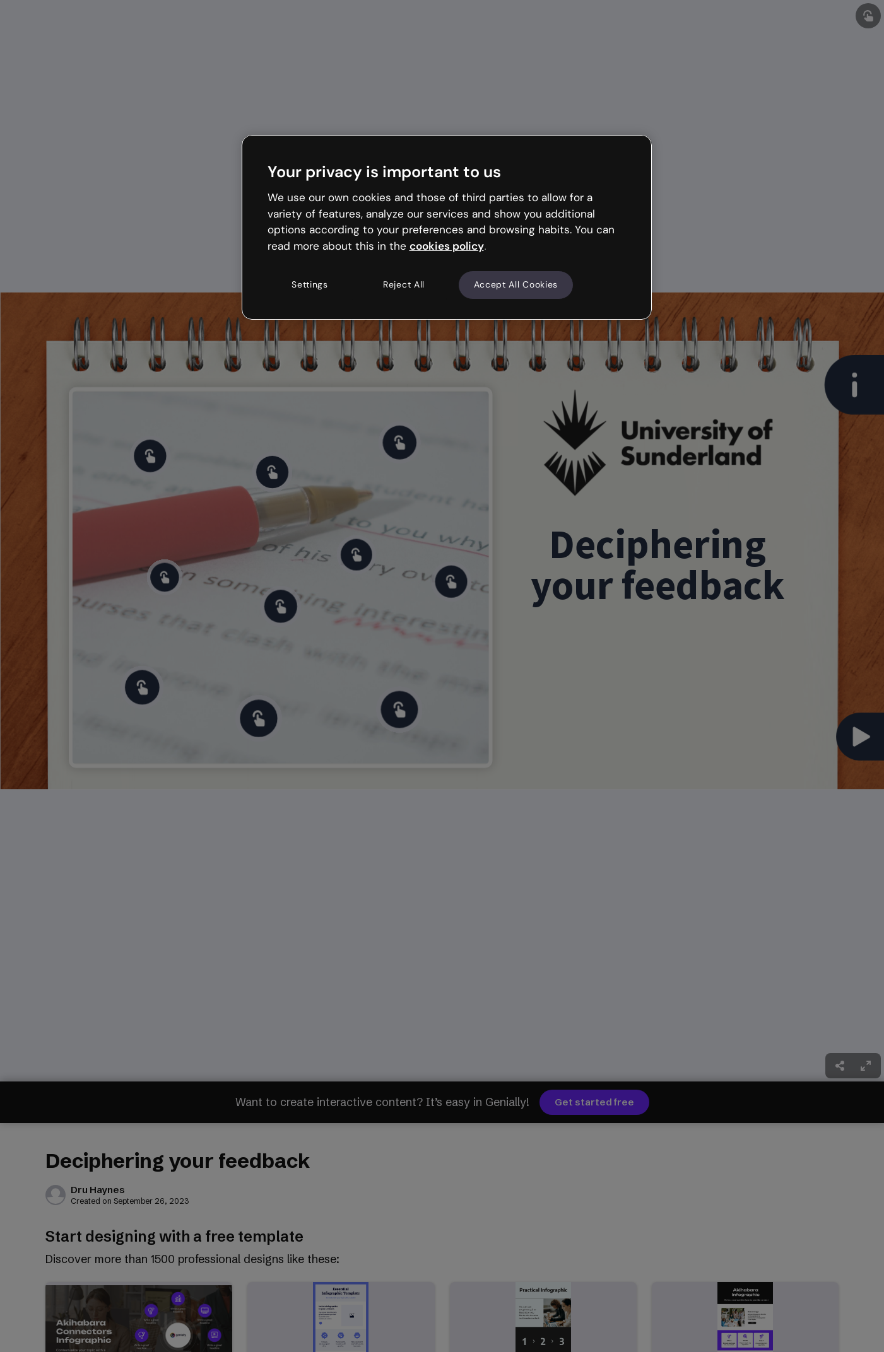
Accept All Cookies (516, 284)
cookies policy (447, 246)
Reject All (404, 284)
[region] (447, 227)
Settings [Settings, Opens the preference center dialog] (310, 284)
